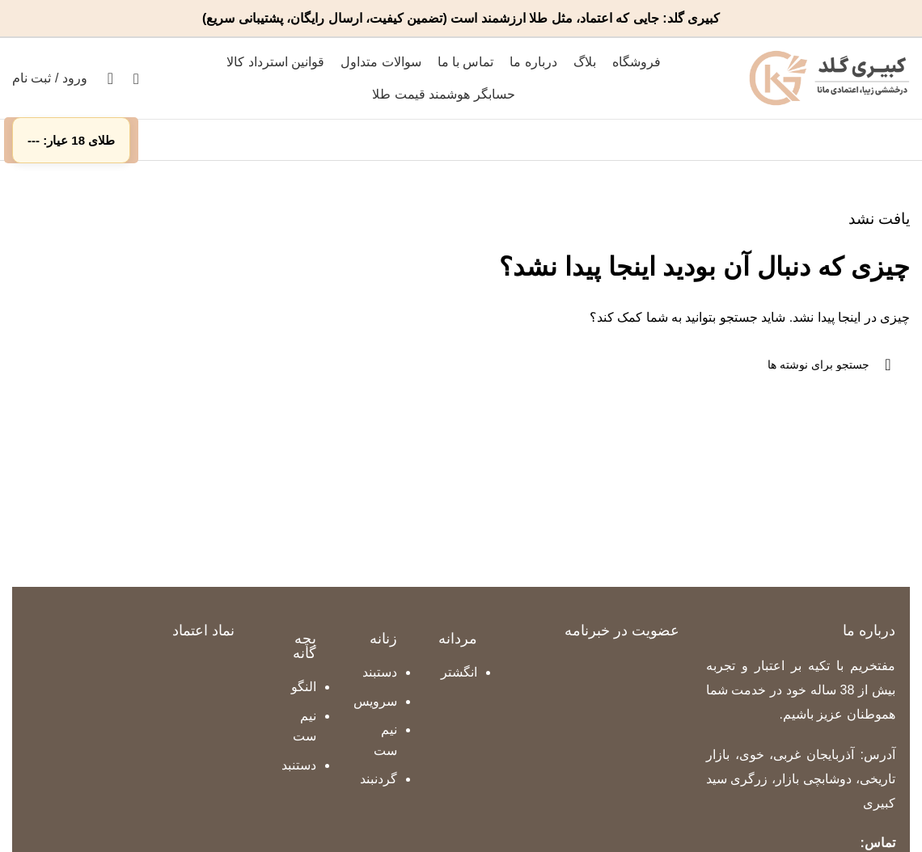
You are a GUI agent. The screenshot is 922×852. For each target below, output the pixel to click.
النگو (303, 687)
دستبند (379, 672)
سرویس (375, 701)
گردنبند (378, 779)
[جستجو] (136, 78)
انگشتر (459, 672)
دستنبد (298, 765)
